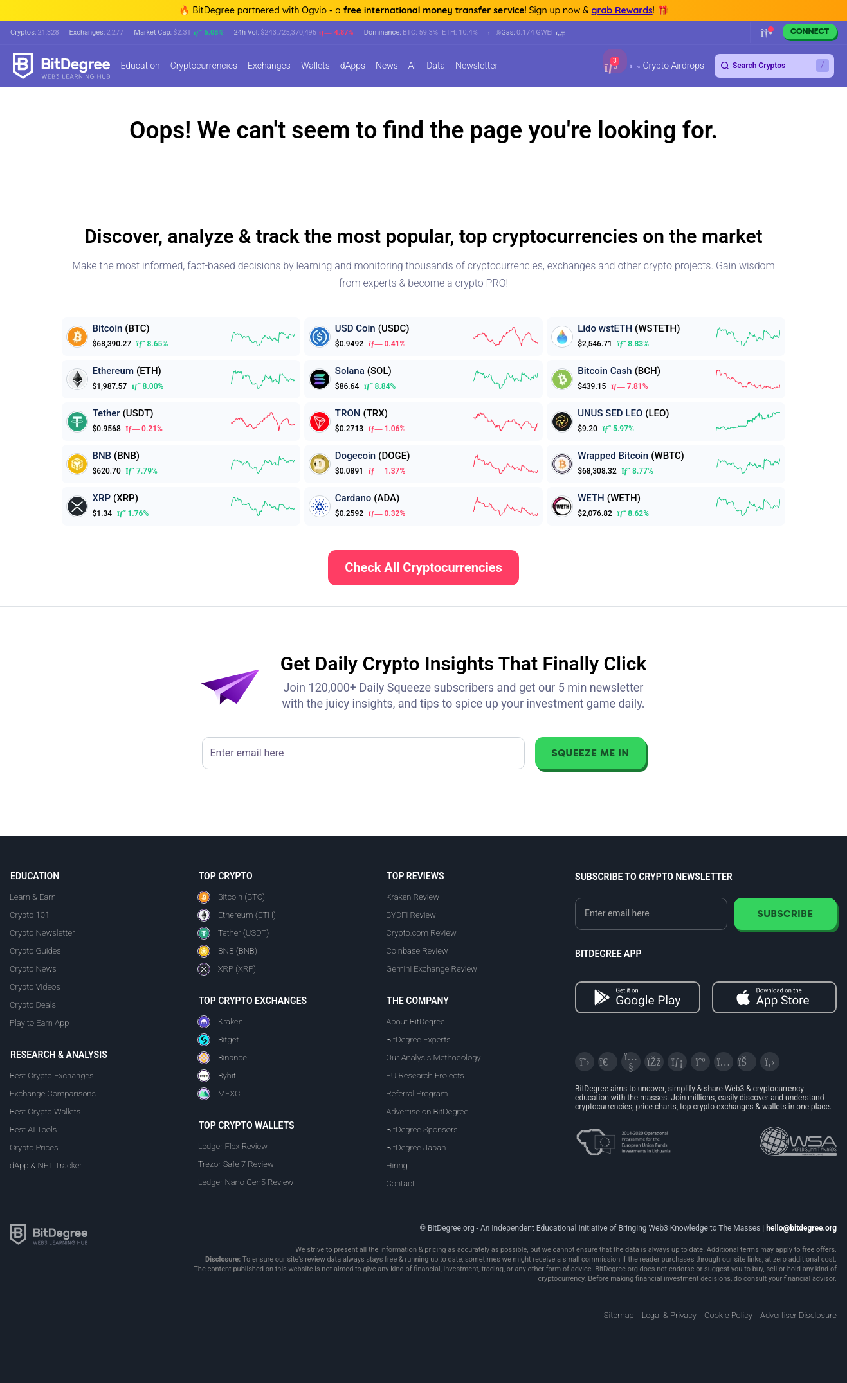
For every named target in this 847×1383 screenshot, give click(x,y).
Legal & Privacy (669, 1315)
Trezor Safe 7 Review (236, 1164)
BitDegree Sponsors (421, 1129)
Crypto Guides (35, 951)
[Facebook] (654, 1061)
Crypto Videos (35, 987)
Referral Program (417, 1093)
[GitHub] (769, 1061)
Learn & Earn (33, 897)
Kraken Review (412, 897)
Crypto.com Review (421, 933)
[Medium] (700, 1061)
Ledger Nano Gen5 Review (246, 1182)
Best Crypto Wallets (45, 1111)
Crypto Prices (34, 1147)
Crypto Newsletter (42, 933)
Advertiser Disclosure (798, 1315)
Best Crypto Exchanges (52, 1075)
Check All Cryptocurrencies (423, 567)
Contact (400, 1183)
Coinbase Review (417, 951)
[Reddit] (746, 1061)
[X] (584, 1061)
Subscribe (785, 913)
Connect (809, 31)
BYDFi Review (411, 915)
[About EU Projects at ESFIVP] (623, 1137)
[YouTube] (631, 1061)
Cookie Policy (728, 1315)
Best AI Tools (33, 1129)
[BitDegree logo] (48, 1233)
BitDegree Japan (416, 1147)
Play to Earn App (39, 1023)
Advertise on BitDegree (427, 1111)
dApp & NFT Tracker (46, 1165)
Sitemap (619, 1315)
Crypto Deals (33, 1005)
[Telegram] (607, 1061)
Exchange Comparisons (53, 1093)
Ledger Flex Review (233, 1146)
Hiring (396, 1165)
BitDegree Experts (418, 1039)
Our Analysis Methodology (433, 1057)
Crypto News (33, 969)
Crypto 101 (30, 915)
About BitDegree (415, 1021)
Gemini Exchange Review (431, 969)
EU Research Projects (425, 1075)
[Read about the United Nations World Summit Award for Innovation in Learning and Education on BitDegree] (798, 1137)
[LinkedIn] (677, 1061)
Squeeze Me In (590, 753)
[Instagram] (723, 1061)
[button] (526, 32)
